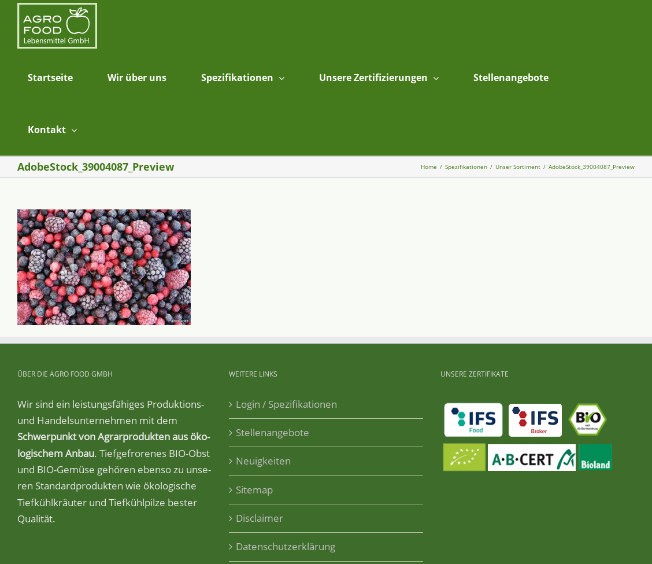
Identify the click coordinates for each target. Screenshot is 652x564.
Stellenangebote (272, 432)
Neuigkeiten (263, 460)
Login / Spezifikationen (286, 404)
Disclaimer (259, 518)
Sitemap (254, 489)
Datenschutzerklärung (285, 546)
